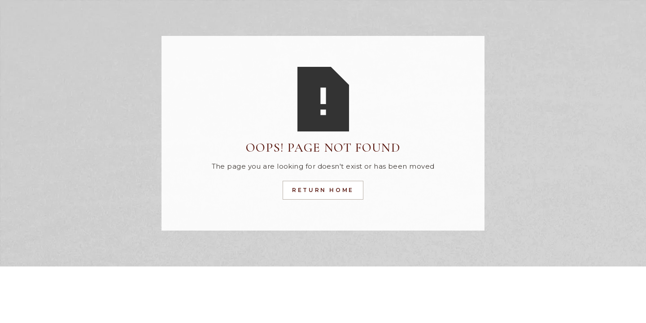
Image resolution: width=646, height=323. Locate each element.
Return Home (323, 190)
